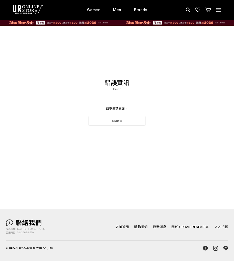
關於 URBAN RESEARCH (190, 227)
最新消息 (159, 227)
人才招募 (221, 227)
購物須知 (141, 227)
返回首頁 (117, 121)
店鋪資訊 (122, 227)
